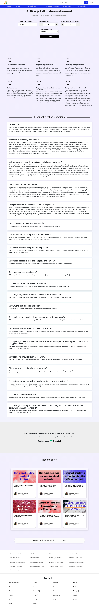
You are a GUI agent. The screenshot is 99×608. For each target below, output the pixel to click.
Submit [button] (49, 37)
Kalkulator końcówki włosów (17, 562)
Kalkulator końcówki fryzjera (76, 557)
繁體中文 (35, 603)
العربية (75, 595)
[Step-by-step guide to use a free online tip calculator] (74, 506)
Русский (35, 595)
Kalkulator (32, 553)
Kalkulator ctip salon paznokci (56, 562)
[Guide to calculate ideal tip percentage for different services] (49, 506)
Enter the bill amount (25, 21)
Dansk (35, 582)
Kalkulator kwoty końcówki (17, 570)
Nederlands (76, 587)
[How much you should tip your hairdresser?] (24, 506)
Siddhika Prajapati (23, 493)
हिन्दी (10, 599)
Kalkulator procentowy (55, 553)
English (75, 582)
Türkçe (11, 595)
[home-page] (5, 2)
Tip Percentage (44, 21)
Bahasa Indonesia (14, 582)
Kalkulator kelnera (34, 557)
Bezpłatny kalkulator (15, 557)
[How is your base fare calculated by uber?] (24, 476)
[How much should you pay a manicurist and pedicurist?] (49, 476)
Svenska (55, 591)
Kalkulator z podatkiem (16, 566)
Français (35, 587)
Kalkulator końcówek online (37, 566)
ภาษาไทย (35, 599)
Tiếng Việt (76, 591)
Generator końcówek (15, 553)
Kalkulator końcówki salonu (56, 566)
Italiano (55, 587)
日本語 (75, 599)
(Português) (36, 591)
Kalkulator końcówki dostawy (76, 562)
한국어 (55, 599)
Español (11, 587)
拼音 (10, 603)
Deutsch (55, 582)
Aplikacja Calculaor (73, 553)
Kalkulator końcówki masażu (76, 566)
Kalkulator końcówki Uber (36, 562)
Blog (91, 2)
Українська (56, 595)
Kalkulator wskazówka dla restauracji (55, 558)
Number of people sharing (70, 21)
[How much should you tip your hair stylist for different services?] (74, 476)
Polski (11, 591)
